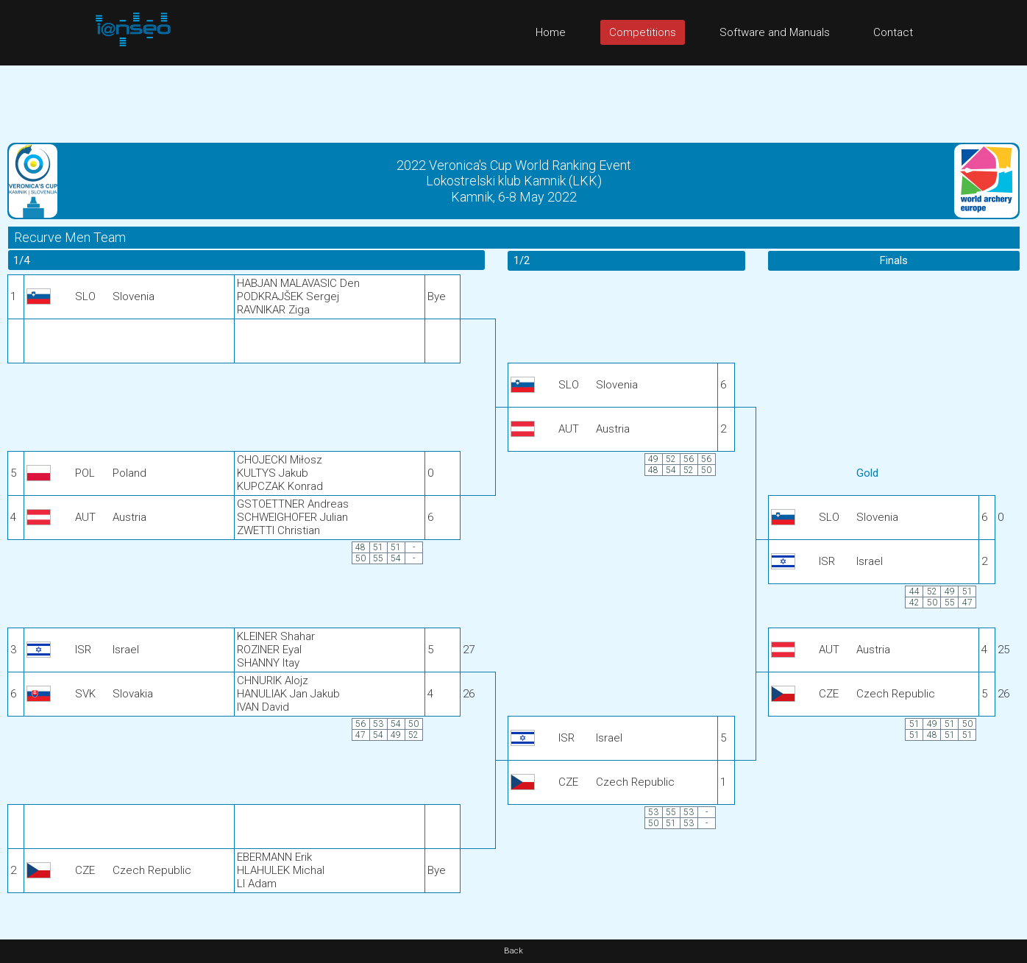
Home (551, 32)
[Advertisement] (513, 98)
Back (513, 951)
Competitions (642, 32)
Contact (893, 32)
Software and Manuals (774, 32)
